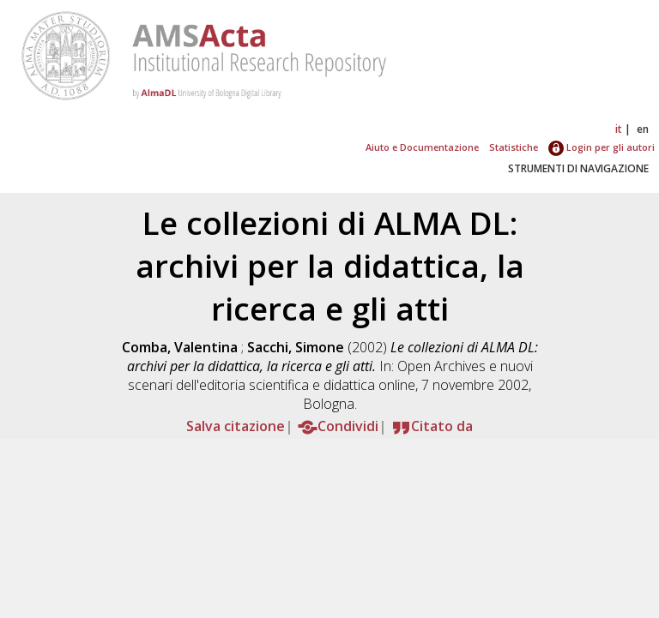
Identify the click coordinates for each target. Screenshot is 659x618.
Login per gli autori (601, 147)
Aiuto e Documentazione (422, 147)
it (618, 129)
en (643, 129)
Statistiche (513, 147)
